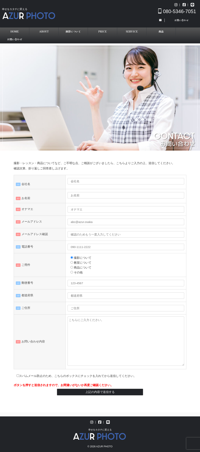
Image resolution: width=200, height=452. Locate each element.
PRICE (102, 31)
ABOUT (44, 31)
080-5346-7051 (177, 11)
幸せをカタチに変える (100, 429)
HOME (14, 31)
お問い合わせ (14, 39)
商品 (161, 31)
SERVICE (132, 31)
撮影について (73, 31)
